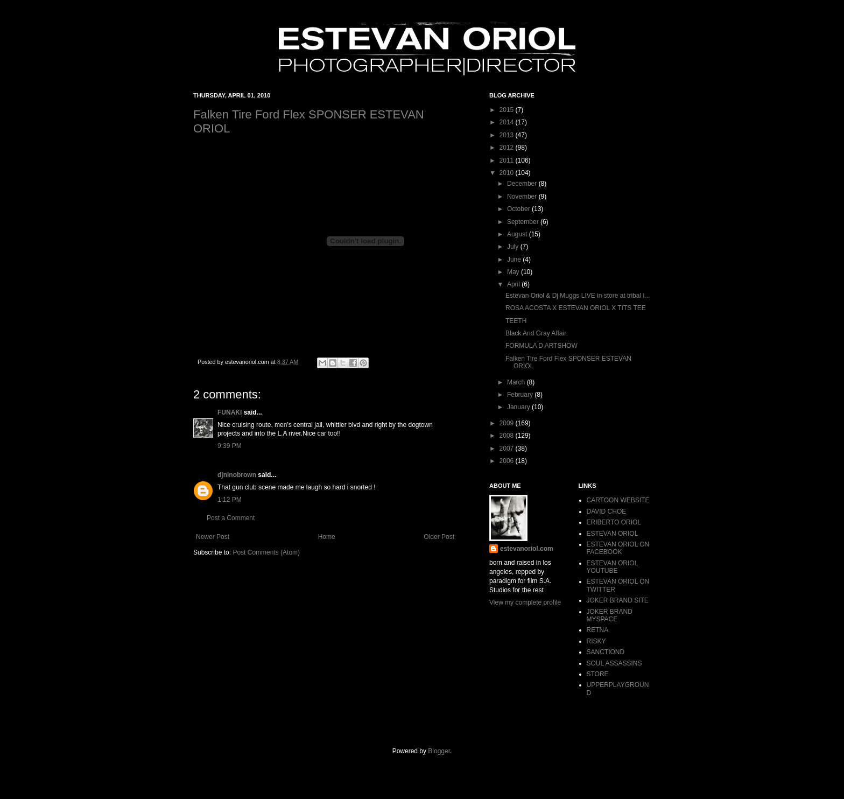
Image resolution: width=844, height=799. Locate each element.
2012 (508, 147)
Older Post (439, 537)
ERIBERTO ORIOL (614, 522)
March (517, 382)
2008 (508, 435)
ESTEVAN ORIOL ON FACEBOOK (618, 548)
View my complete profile (525, 602)
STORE (598, 674)
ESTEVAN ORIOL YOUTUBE (612, 566)
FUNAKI (229, 412)
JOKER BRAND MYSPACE (609, 615)
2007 (508, 448)
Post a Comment (231, 518)
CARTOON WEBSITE (618, 500)
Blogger (439, 751)
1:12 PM (229, 499)
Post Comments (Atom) (266, 552)
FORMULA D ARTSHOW (541, 345)
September (523, 222)
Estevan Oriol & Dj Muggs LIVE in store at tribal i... (577, 295)
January (519, 407)
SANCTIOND (606, 652)
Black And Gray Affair (535, 333)
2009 (508, 423)
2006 (508, 461)
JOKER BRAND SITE (618, 600)
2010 (508, 173)
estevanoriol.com (526, 548)
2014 (508, 122)
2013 (508, 135)
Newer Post (212, 537)
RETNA (598, 630)
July (514, 246)
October (519, 209)
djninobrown (236, 475)
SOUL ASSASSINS (614, 663)
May (514, 272)
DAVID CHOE (607, 511)
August (518, 234)
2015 (508, 110)
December (523, 183)
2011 (508, 160)
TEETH (515, 321)
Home (326, 537)
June (515, 259)
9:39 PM (229, 446)
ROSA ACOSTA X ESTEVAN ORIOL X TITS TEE (575, 308)
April (514, 284)
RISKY (596, 641)
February (520, 394)
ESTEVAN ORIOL (612, 533)
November (523, 196)
